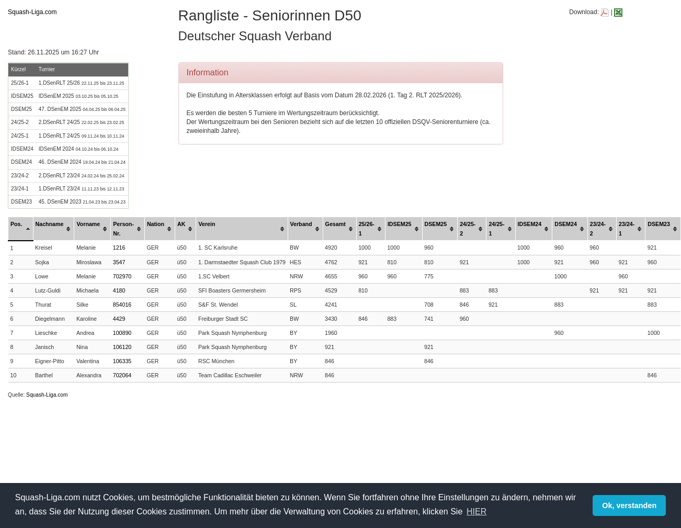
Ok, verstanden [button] (629, 505)
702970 (122, 276)
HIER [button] (476, 511)
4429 (119, 319)
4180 (119, 290)
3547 (119, 262)
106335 (122, 361)
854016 (122, 304)
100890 (122, 333)
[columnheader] (20, 229)
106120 (122, 347)
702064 (122, 375)
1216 (119, 247)
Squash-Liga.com (32, 12)
